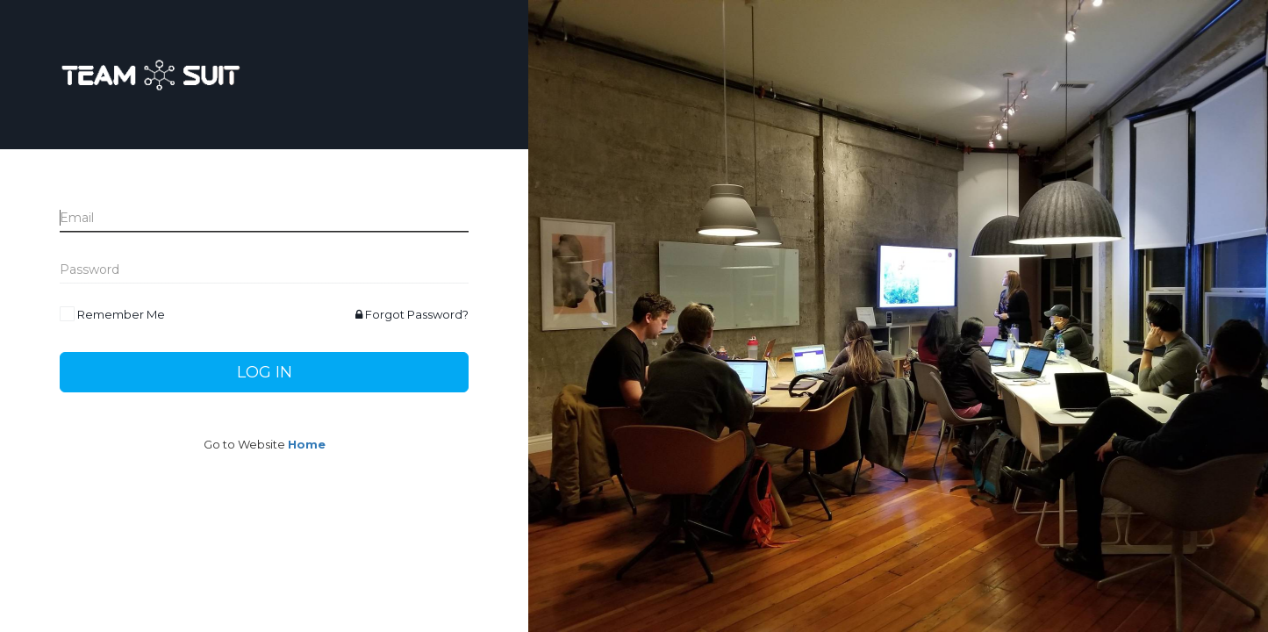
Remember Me (121, 314)
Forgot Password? (412, 314)
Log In (264, 372)
